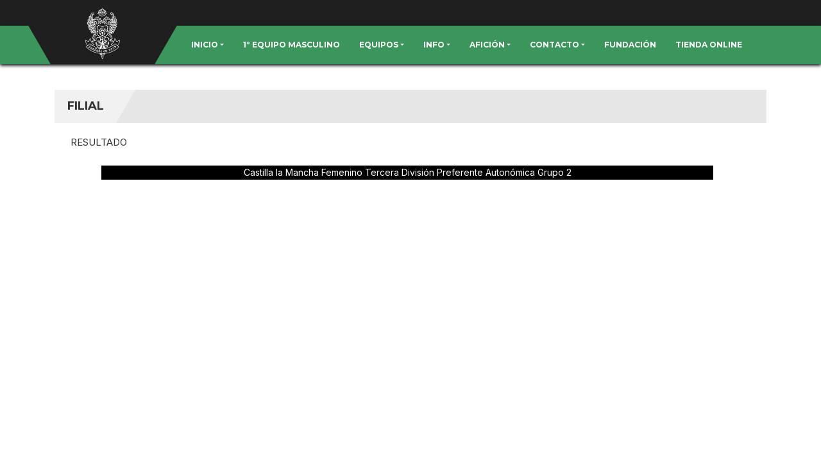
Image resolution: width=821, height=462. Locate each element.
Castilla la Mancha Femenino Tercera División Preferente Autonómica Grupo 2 (407, 172)
